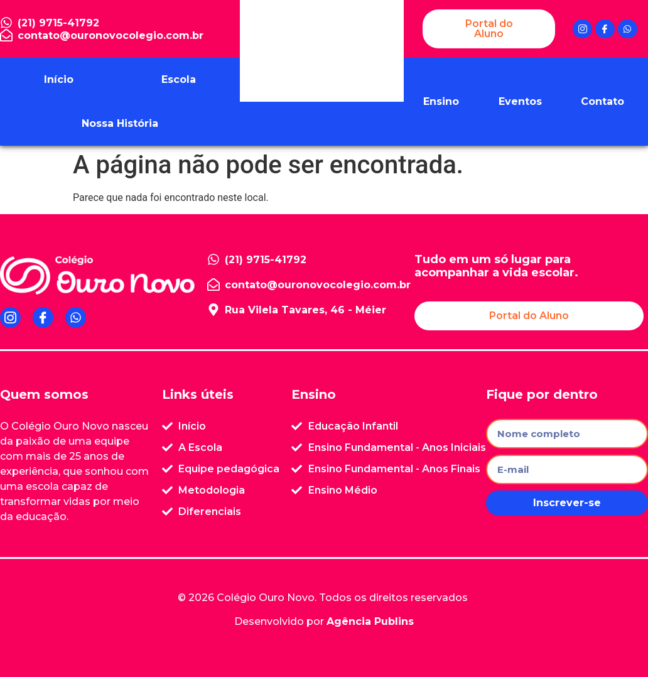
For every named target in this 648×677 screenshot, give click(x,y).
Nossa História (120, 123)
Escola (178, 79)
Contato (602, 101)
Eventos (520, 101)
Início (58, 79)
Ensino (441, 101)
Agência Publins (370, 621)
